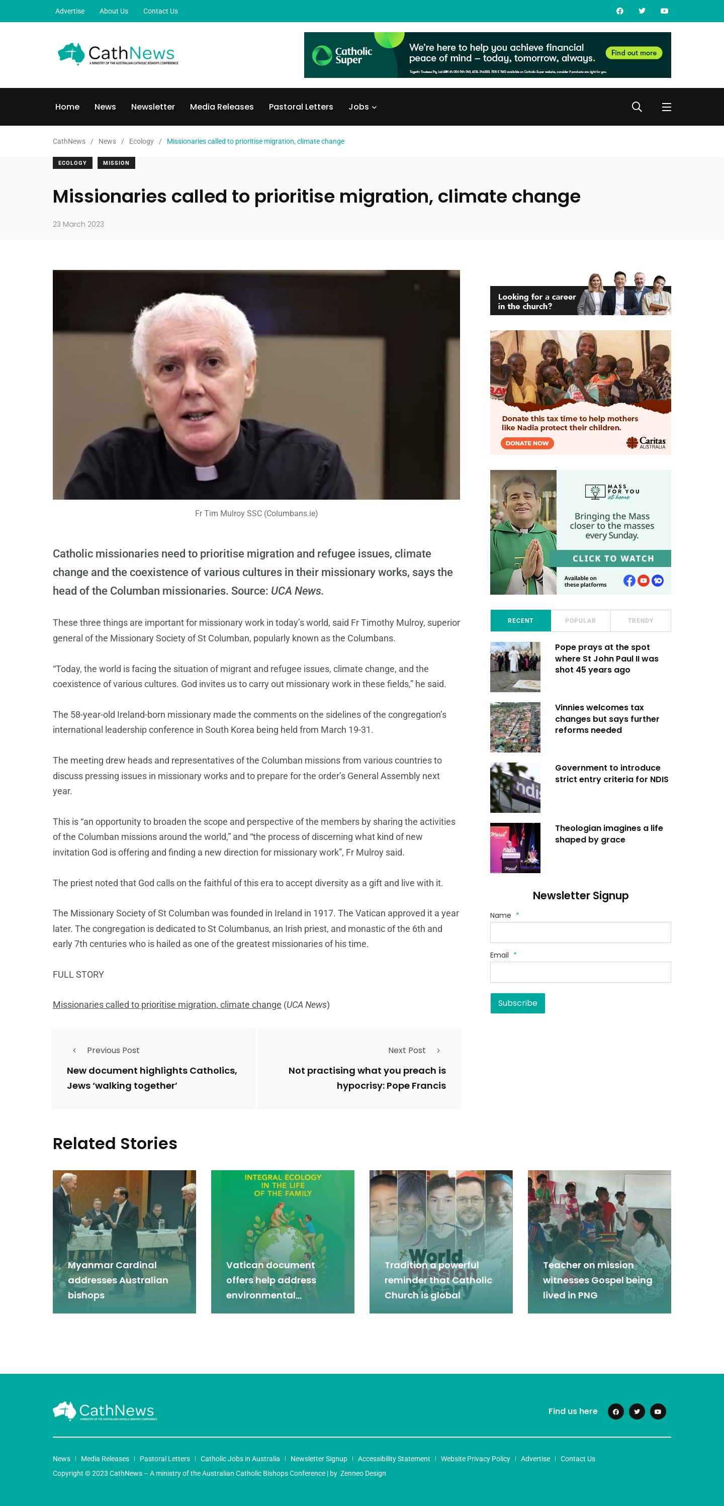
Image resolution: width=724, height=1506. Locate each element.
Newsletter (153, 107)
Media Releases (222, 107)
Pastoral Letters (301, 107)
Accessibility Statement (394, 1458)
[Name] (580, 932)
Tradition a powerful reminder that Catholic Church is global (438, 1279)
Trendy (641, 620)
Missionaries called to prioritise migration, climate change (167, 1004)
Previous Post (103, 1050)
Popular (580, 620)
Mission (116, 163)
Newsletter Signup (319, 1458)
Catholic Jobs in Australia (240, 1458)
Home (67, 107)
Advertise (69, 11)
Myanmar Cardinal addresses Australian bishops (118, 1279)
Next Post (417, 1050)
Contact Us (160, 11)
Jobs (358, 107)
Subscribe (517, 1003)
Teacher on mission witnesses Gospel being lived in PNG (598, 1279)
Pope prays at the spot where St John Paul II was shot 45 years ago (607, 658)
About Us (114, 11)
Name (504, 915)
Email (503, 955)
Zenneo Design (363, 1472)
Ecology (72, 163)
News (105, 107)
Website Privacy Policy (475, 1458)
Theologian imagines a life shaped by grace (610, 833)
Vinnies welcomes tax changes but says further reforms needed (608, 719)
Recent (520, 620)
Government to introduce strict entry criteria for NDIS (612, 773)
